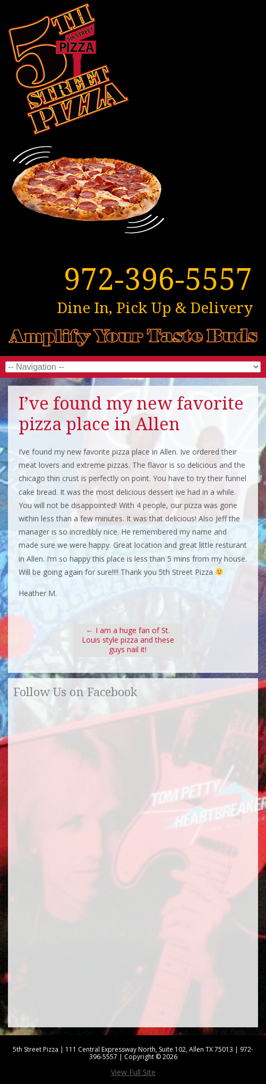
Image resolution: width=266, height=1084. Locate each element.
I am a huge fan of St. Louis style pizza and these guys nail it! (128, 639)
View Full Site (133, 1072)
